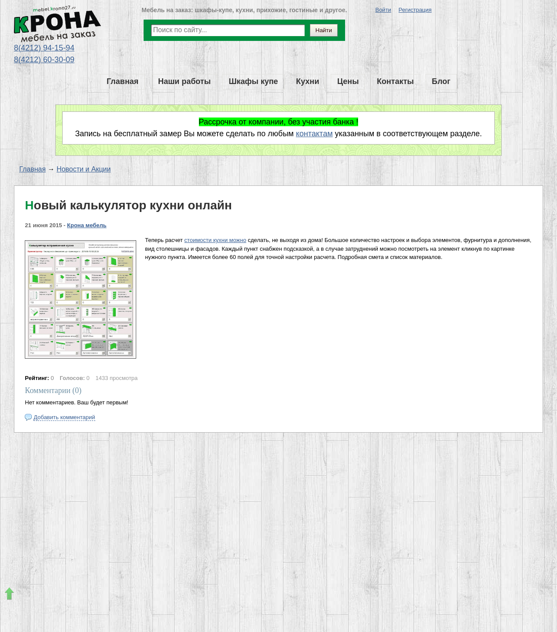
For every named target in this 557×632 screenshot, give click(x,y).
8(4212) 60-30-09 (44, 59)
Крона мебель (87, 225)
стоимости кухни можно (215, 240)
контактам (314, 133)
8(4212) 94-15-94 (44, 48)
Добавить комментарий (64, 417)
